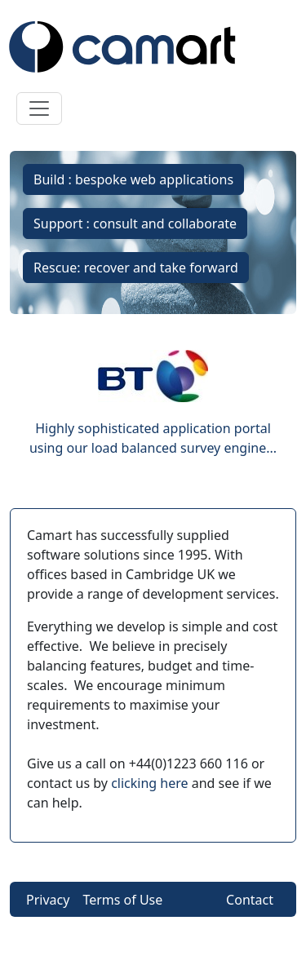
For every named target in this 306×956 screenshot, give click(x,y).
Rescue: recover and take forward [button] (135, 268)
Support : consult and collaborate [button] (135, 223)
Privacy (47, 900)
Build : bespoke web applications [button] (133, 179)
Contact (249, 900)
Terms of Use (122, 900)
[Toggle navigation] (39, 108)
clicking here (149, 783)
